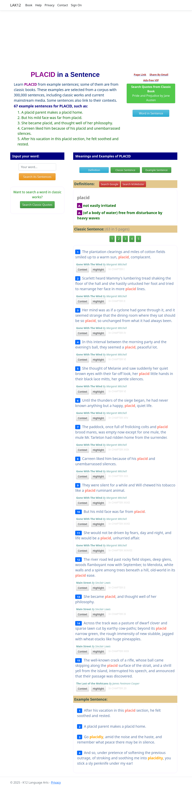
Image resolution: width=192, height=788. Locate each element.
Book (28, 5)
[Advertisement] (96, 39)
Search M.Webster (133, 184)
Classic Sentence (125, 170)
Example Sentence (156, 170)
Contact (62, 5)
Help (38, 5)
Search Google (109, 184)
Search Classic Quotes (37, 205)
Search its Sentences (37, 177)
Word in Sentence (151, 113)
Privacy (49, 5)
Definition (94, 170)
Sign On (76, 5)
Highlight (98, 269)
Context (82, 269)
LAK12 (15, 5)
